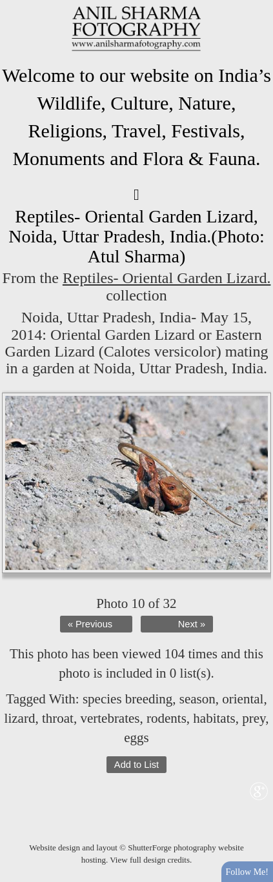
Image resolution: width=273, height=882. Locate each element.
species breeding (127, 699)
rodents (167, 718)
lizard (20, 718)
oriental (242, 699)
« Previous (90, 624)
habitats (214, 718)
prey (253, 718)
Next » (191, 624)
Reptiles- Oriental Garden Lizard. (167, 278)
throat (58, 718)
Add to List (136, 765)
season (197, 699)
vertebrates (109, 718)
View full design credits (150, 860)
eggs (136, 737)
